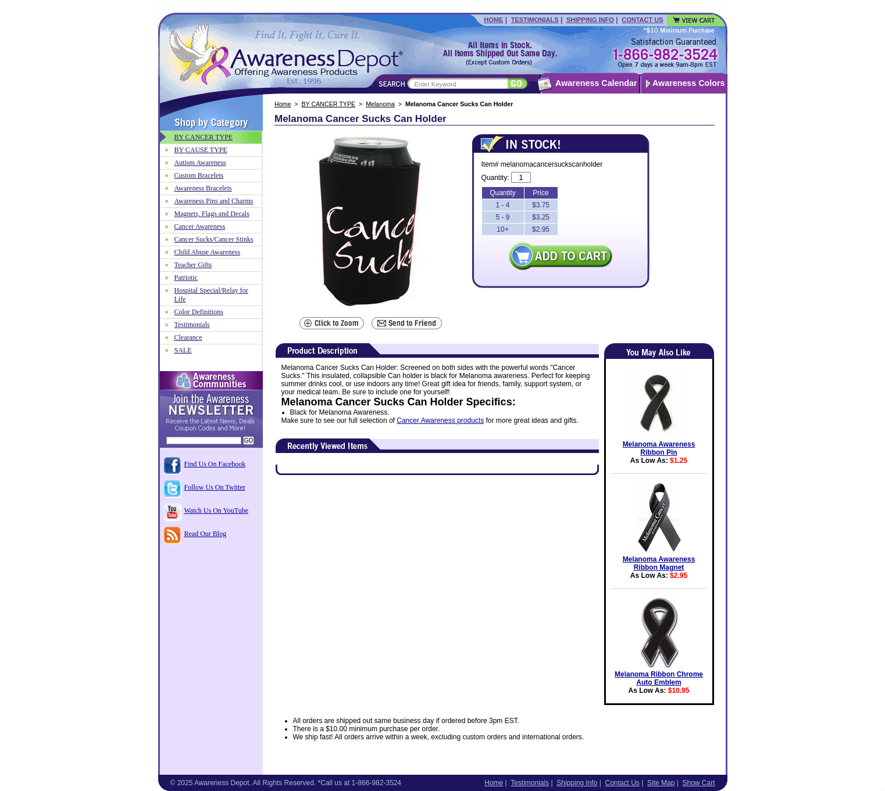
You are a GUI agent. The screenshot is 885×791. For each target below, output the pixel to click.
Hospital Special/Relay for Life (211, 294)
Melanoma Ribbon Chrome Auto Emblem (659, 678)
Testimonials (535, 19)
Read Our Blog (205, 534)
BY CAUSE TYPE (200, 150)
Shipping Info (590, 19)
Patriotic (186, 278)
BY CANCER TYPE (329, 103)
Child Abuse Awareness (207, 252)
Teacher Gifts (193, 265)
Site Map (661, 783)
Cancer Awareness (200, 226)
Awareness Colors (688, 83)
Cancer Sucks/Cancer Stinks (214, 239)
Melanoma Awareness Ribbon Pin (659, 448)
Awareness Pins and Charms (214, 201)
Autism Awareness (200, 163)
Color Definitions (198, 312)
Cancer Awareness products (440, 420)
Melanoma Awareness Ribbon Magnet (659, 563)
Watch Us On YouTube (216, 510)
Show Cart (698, 783)
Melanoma (380, 103)
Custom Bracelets (199, 175)
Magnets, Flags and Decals (211, 214)
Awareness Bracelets (203, 188)
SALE (183, 350)
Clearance (188, 337)
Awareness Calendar (596, 83)
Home (493, 19)
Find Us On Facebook (215, 464)
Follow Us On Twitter (214, 487)
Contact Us (642, 19)
